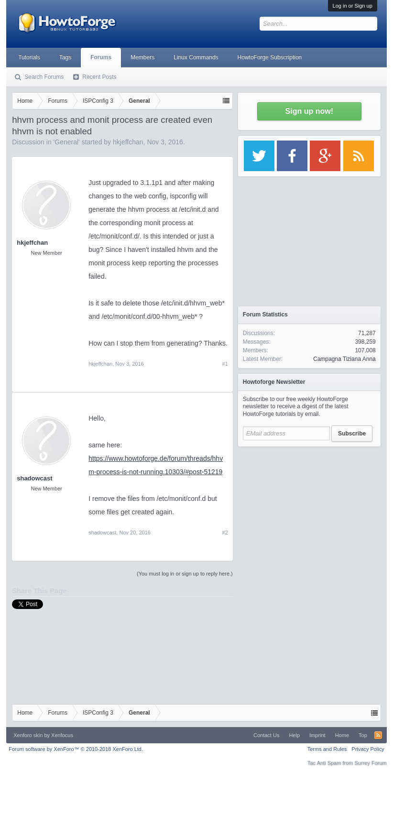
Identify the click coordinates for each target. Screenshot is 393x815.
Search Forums (44, 77)
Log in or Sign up (352, 6)
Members (142, 57)
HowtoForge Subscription (270, 57)
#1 (225, 364)
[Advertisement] (309, 511)
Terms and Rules (327, 749)
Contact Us (266, 735)
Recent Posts (99, 77)
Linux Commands (196, 57)
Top (363, 735)
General (66, 142)
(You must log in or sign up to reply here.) (185, 573)
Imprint (317, 735)
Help (294, 735)
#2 (225, 532)
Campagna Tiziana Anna (344, 359)
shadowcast (34, 478)
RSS (378, 735)
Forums (100, 57)
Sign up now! (309, 111)
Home (342, 735)
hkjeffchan (128, 142)
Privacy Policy (367, 749)
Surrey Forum (371, 763)
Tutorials (29, 57)
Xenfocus (62, 735)
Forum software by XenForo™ (76, 749)
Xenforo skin (28, 735)
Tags (65, 57)
